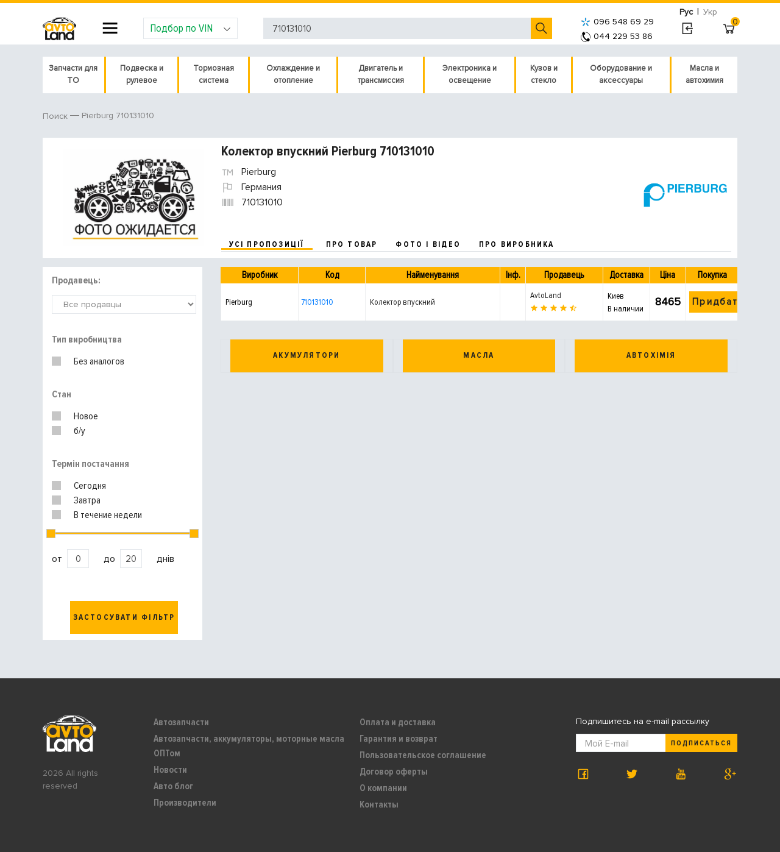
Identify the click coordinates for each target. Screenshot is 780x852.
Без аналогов (99, 361)
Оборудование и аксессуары (621, 74)
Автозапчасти (181, 722)
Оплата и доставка (398, 722)
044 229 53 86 (617, 36)
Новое (86, 416)
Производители (185, 802)
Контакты (379, 804)
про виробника (517, 244)
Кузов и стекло (544, 74)
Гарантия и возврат (399, 738)
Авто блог (173, 786)
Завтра (87, 500)
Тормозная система (213, 74)
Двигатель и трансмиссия (381, 74)
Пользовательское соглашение (423, 755)
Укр (710, 12)
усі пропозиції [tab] (267, 244)
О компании (383, 788)
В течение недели (108, 515)
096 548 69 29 (617, 21)
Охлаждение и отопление (293, 74)
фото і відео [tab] (428, 244)
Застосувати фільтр (124, 617)
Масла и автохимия (704, 74)
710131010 (317, 302)
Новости (170, 769)
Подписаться (701, 743)
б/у (79, 431)
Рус (686, 12)
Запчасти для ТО (73, 74)
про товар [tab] (352, 244)
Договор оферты (394, 771)
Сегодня (90, 486)
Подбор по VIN (190, 28)
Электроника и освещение (469, 74)
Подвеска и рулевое (141, 74)
